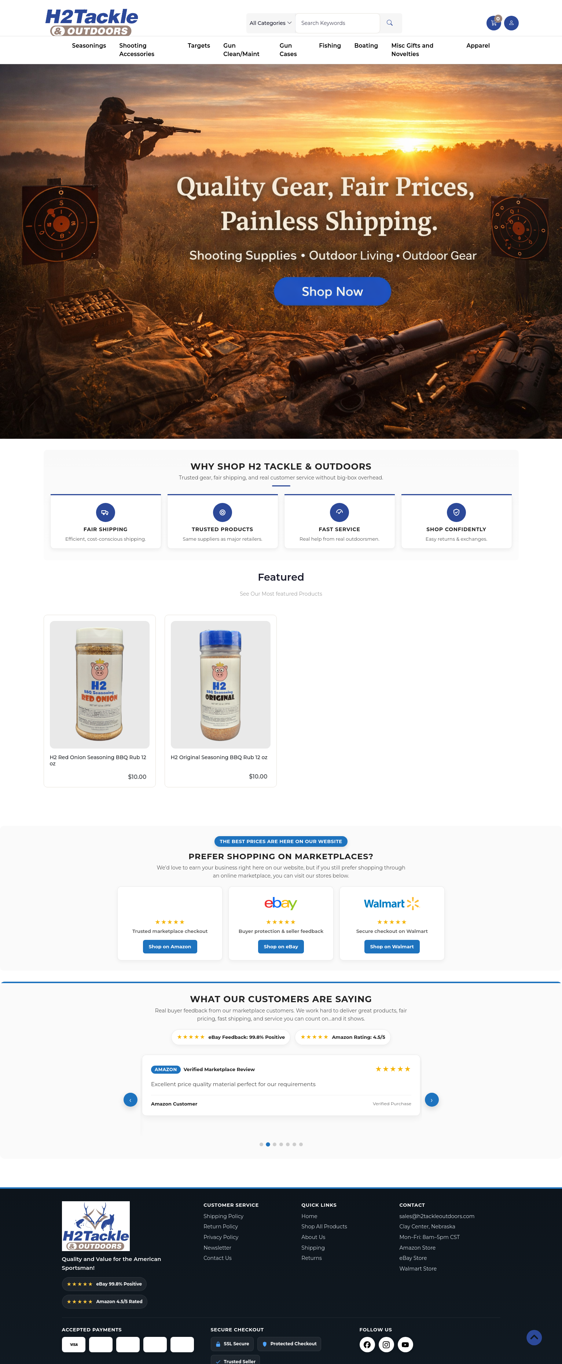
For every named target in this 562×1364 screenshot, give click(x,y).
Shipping (313, 1247)
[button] (493, 23)
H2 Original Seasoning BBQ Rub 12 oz (219, 757)
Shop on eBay (281, 946)
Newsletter (217, 1247)
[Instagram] (386, 1345)
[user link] (511, 23)
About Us (313, 1237)
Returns (311, 1258)
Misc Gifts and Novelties (412, 50)
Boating (366, 45)
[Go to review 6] (294, 1145)
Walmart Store (418, 1269)
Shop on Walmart (389, 946)
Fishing (330, 45)
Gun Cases (288, 50)
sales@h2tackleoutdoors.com (436, 1216)
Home (309, 1216)
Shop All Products (324, 1227)
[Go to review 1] (261, 1145)
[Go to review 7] (301, 1145)
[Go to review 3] (274, 1145)
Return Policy (220, 1227)
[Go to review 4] (281, 1145)
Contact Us (217, 1258)
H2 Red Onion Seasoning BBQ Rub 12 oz (98, 760)
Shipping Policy (223, 1216)
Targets (199, 45)
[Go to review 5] (288, 1145)
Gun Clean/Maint (241, 50)
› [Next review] (432, 1100)
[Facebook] (367, 1345)
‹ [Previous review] (130, 1100)
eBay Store (413, 1258)
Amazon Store (417, 1247)
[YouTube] (405, 1345)
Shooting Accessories (137, 50)
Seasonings (89, 45)
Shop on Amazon (172, 946)
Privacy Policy (220, 1237)
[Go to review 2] (268, 1145)
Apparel (478, 45)
